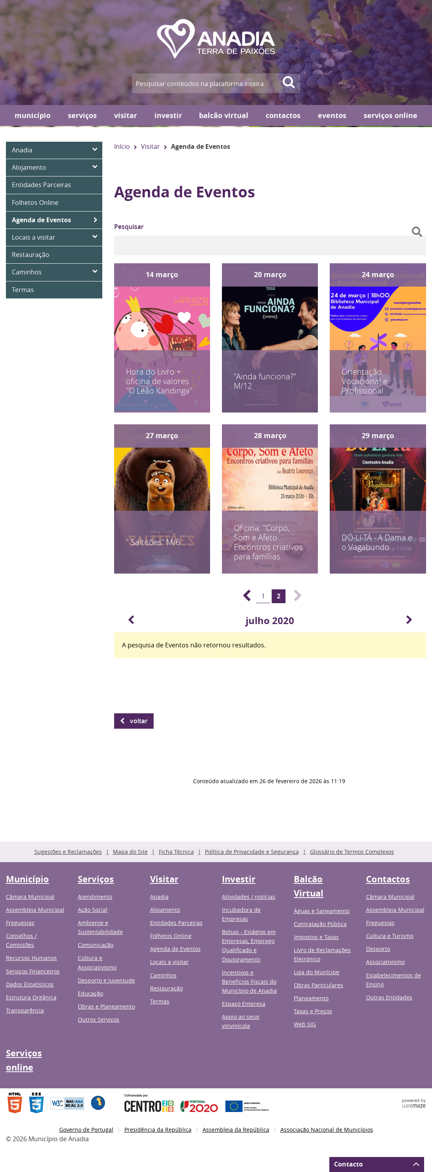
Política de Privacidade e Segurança (252, 851)
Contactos (283, 115)
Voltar (139, 720)
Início (122, 146)
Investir (168, 115)
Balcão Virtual (223, 115)
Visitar (125, 115)
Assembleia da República (236, 1129)
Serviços (82, 115)
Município (33, 115)
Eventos (332, 115)
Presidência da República (158, 1129)
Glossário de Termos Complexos (352, 851)
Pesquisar (129, 226)
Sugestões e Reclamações (68, 851)
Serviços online (390, 115)
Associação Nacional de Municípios (326, 1129)
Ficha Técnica (176, 851)
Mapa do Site (130, 851)
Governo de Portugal (86, 1129)
